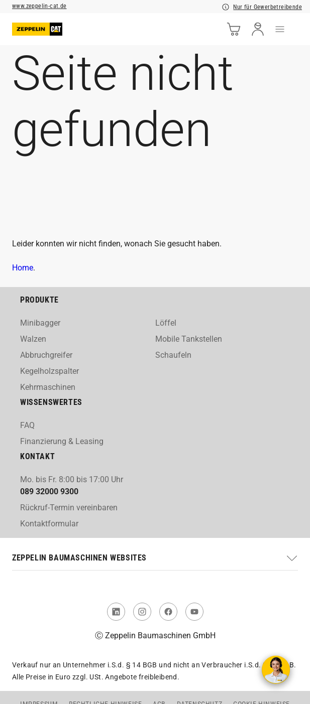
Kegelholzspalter (49, 371)
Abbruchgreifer (46, 355)
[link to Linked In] (116, 612)
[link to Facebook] (168, 612)
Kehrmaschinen (47, 387)
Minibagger (40, 323)
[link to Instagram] (142, 612)
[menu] (280, 29)
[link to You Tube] (194, 612)
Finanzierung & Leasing (62, 441)
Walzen (33, 339)
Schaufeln (173, 355)
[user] (258, 29)
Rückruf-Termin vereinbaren (69, 507)
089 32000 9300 (49, 491)
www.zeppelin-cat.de (39, 6)
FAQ (27, 425)
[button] (155, 558)
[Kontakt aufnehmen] (276, 670)
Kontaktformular (49, 523)
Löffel (165, 323)
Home (22, 267)
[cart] (234, 29)
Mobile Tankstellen (188, 339)
